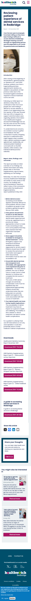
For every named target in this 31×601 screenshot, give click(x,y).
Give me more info (7, 595)
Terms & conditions (9, 581)
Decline (12, 598)
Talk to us (9, 457)
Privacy (25, 581)
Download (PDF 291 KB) (13, 415)
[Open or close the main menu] (28, 2)
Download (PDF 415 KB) (13, 375)
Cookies (18, 581)
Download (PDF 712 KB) (13, 389)
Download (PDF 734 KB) (13, 347)
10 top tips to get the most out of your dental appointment (11, 478)
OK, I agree (4, 598)
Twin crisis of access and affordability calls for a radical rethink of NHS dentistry (11, 512)
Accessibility (15, 585)
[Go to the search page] (24, 3)
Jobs (10, 556)
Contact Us (18, 556)
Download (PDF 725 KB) (13, 361)
